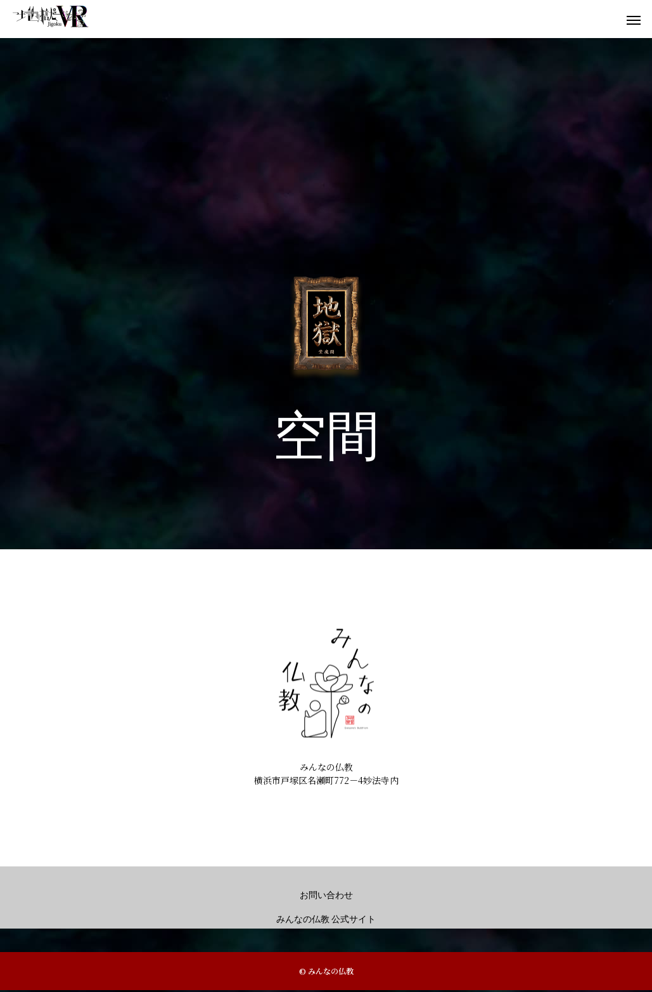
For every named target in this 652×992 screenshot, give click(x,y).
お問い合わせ (326, 895)
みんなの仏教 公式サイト (326, 919)
